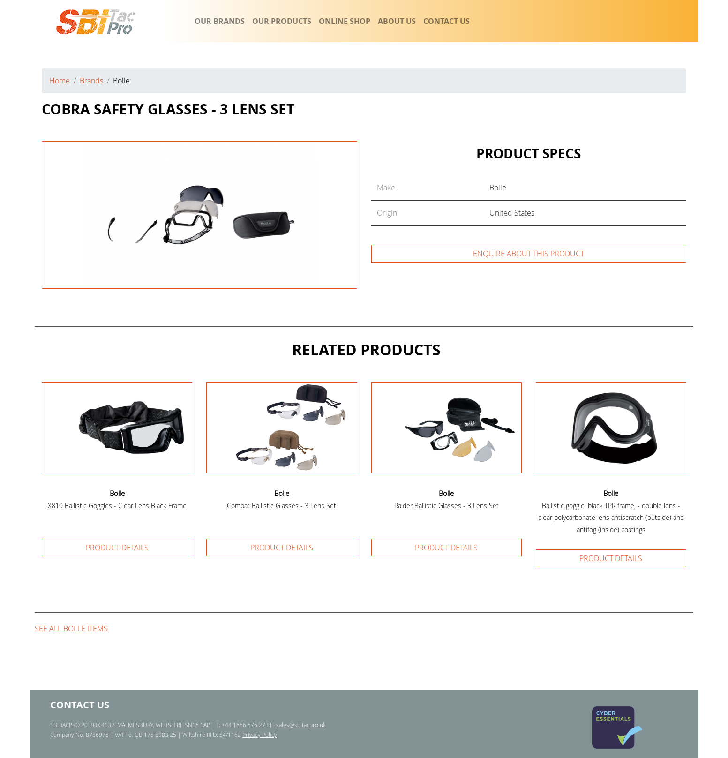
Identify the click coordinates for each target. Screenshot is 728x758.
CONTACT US (446, 21)
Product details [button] (117, 547)
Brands (91, 80)
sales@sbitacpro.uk (301, 724)
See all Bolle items (71, 628)
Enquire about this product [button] (528, 253)
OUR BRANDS (220, 21)
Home (59, 80)
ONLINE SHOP (344, 21)
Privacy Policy (259, 734)
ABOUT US (397, 21)
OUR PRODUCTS (281, 21)
